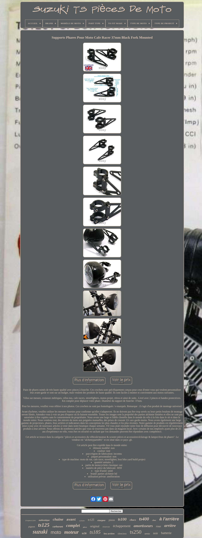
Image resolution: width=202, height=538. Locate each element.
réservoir (106, 526)
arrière (170, 525)
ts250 (135, 532)
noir (155, 533)
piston (112, 520)
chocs (133, 519)
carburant (58, 526)
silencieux (122, 533)
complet (73, 525)
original (94, 526)
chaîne (58, 519)
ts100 (122, 519)
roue (158, 526)
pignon (31, 526)
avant (71, 520)
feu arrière (109, 533)
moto (56, 532)
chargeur (101, 520)
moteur (71, 532)
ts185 (95, 532)
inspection (30, 521)
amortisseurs (143, 526)
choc (154, 520)
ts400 (144, 518)
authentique (44, 520)
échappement (122, 526)
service (147, 534)
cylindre (82, 521)
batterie (166, 533)
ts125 (43, 525)
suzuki (40, 532)
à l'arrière (169, 518)
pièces (85, 527)
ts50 (84, 533)
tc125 (91, 519)
